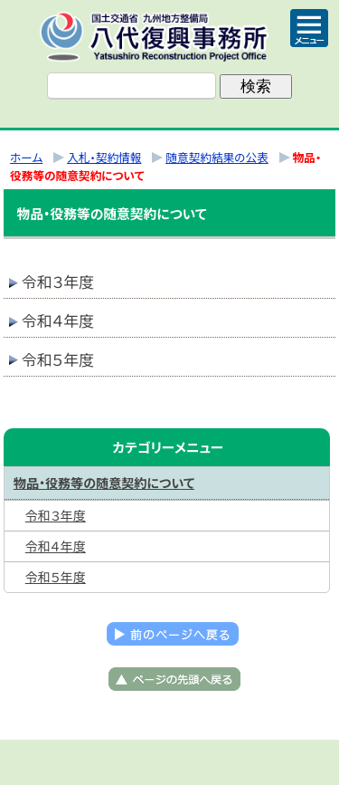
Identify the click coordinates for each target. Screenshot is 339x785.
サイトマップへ (260, 762)
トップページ (79, 762)
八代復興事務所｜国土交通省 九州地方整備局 (170, 36)
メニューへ (170, 762)
